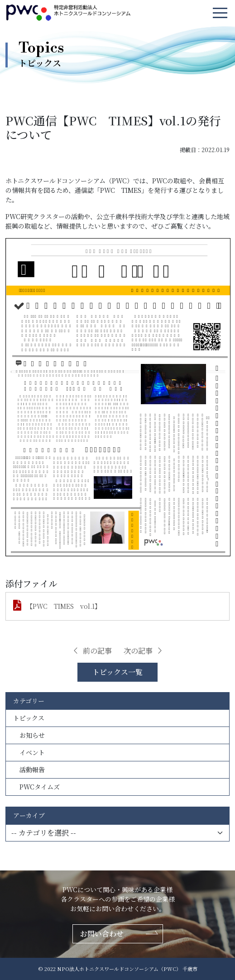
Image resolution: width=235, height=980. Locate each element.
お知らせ (29, 735)
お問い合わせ (102, 933)
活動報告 (29, 769)
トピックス (28, 717)
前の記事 (92, 650)
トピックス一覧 (117, 672)
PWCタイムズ (36, 786)
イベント (29, 752)
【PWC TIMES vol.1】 (63, 606)
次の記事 (143, 650)
